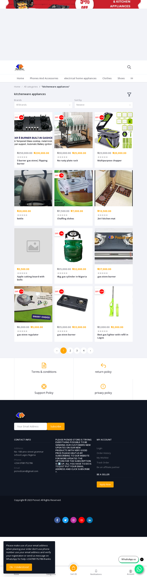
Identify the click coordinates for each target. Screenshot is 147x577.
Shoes (121, 78)
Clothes (107, 78)
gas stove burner (106, 276)
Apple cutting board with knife (30, 278)
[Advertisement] (73, 35)
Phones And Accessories (44, 78)
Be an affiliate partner (108, 467)
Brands (18, 100)
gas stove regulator (28, 334)
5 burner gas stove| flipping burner (32, 162)
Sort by (78, 100)
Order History (104, 453)
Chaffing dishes (65, 218)
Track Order (103, 462)
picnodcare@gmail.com (26, 471)
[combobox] (43, 105)
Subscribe (55, 426)
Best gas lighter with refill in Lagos (112, 336)
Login (99, 448)
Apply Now (105, 484)
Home (20, 78)
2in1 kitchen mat (106, 218)
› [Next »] (90, 350)
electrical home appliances (80, 78)
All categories (31, 86)
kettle (20, 218)
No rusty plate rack (67, 160)
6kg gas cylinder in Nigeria (72, 276)
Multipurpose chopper (109, 160)
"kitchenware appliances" (55, 86)
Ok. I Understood (19, 567)
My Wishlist (102, 457)
